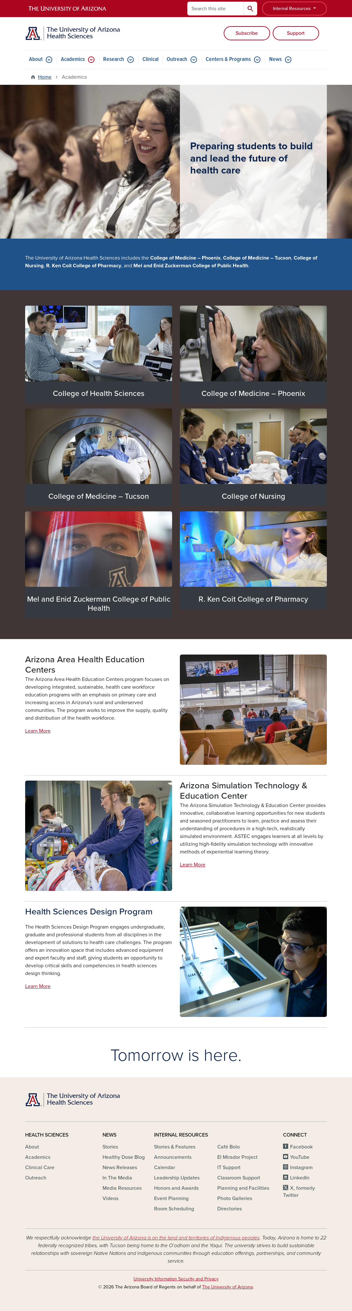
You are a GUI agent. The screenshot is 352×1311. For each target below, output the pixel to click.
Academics (73, 59)
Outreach (177, 59)
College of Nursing (253, 496)
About (36, 59)
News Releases (120, 1167)
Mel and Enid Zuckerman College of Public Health (99, 604)
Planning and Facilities (243, 1188)
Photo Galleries (234, 1198)
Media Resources (122, 1188)
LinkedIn (299, 1178)
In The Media (117, 1178)
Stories (110, 1147)
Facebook (301, 1147)
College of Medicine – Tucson (98, 496)
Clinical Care (39, 1167)
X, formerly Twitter (299, 1191)
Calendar (164, 1167)
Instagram (301, 1167)
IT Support (228, 1167)
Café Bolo (228, 1147)
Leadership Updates (177, 1178)
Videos (110, 1198)
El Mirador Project (237, 1157)
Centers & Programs (228, 59)
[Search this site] (215, 8)
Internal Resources (292, 8)
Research (113, 59)
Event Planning (171, 1198)
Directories (229, 1209)
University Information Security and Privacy (176, 1279)
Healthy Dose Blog (124, 1157)
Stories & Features (174, 1147)
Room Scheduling (174, 1209)
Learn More (38, 731)
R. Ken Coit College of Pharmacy (253, 599)
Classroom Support (238, 1178)
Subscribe (247, 33)
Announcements (172, 1157)
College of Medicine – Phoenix (253, 393)
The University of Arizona (227, 1287)
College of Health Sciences (98, 393)
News (275, 59)
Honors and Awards (176, 1188)
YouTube (299, 1157)
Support (296, 33)
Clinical (150, 59)
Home (45, 77)
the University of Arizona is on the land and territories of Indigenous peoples (176, 1238)
